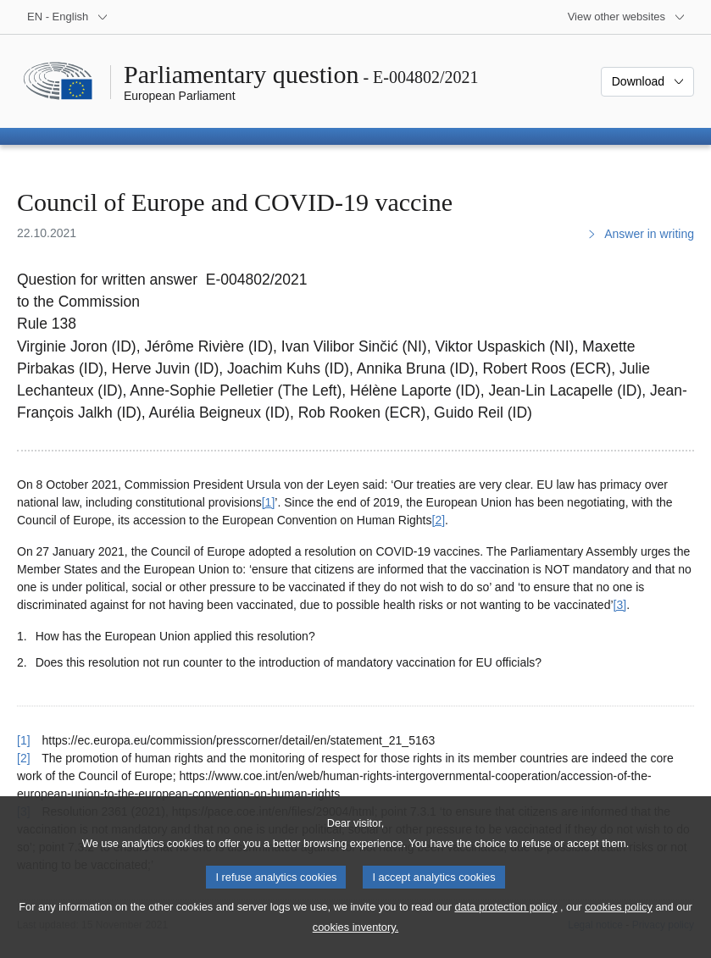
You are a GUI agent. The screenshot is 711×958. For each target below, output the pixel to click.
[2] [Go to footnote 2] (439, 520)
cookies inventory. (355, 944)
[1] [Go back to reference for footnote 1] (24, 740)
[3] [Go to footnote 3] (620, 605)
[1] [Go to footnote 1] (268, 502)
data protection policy (505, 923)
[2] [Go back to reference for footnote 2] (24, 758)
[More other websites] (626, 17)
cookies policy (619, 923)
